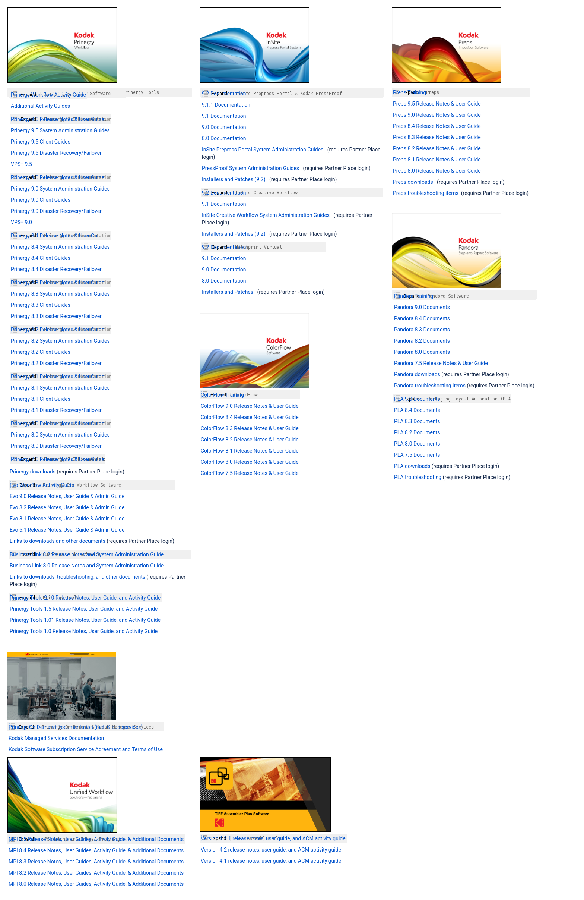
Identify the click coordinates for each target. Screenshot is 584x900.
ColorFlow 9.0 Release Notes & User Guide (250, 406)
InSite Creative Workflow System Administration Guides (266, 215)
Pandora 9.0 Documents (422, 307)
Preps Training (409, 92)
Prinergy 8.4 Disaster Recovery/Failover (56, 269)
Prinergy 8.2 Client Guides (40, 352)
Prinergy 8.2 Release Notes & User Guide (57, 330)
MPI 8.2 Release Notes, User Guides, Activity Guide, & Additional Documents (96, 873)
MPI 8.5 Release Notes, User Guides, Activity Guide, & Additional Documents (96, 839)
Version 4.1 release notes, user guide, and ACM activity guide (271, 861)
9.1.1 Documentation (226, 105)
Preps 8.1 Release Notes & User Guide (437, 160)
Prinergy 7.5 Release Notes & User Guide (57, 459)
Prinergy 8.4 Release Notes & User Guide (57, 236)
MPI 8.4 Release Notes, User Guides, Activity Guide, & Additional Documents (96, 850)
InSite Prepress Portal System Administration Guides (262, 149)
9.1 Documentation (224, 116)
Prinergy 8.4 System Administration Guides (60, 247)
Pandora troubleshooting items (430, 385)
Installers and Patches (227, 292)
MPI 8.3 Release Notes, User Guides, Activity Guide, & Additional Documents (96, 862)
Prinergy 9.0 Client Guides (40, 200)
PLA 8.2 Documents (417, 432)
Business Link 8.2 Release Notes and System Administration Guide (87, 554)
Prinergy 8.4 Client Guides (40, 258)
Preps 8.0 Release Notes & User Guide (437, 171)
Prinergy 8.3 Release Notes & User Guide (57, 283)
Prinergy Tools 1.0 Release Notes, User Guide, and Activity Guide (84, 631)
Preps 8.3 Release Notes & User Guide (437, 137)
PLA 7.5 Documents (417, 455)
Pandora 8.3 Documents (422, 330)
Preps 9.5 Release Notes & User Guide (437, 104)
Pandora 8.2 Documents (422, 341)
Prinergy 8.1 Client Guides (40, 399)
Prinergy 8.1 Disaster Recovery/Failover (56, 410)
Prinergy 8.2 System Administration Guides (60, 341)
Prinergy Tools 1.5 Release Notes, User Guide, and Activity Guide (84, 609)
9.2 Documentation (224, 94)
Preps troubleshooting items (425, 193)
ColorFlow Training (222, 395)
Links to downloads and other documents (57, 541)
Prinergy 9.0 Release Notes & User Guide (57, 177)
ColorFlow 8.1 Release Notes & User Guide (250, 451)
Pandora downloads (417, 374)
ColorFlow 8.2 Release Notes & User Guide (250, 440)
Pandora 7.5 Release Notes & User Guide (441, 363)
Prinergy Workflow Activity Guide (48, 95)
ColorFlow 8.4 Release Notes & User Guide (250, 417)
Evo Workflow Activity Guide (42, 485)
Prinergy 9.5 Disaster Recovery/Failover (56, 153)
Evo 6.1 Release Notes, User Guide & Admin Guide (67, 530)
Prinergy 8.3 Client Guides (40, 305)
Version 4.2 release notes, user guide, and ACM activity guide (271, 850)
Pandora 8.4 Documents (422, 318)
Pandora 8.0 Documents (422, 352)
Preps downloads (413, 182)
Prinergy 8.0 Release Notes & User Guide (57, 424)
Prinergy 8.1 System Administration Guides (60, 388)
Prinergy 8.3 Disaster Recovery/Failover (56, 316)
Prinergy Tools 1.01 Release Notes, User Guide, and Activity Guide (85, 620)
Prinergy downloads (32, 472)
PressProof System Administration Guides (250, 168)
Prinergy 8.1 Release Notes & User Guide (57, 377)
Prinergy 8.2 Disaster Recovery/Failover (56, 363)
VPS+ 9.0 (21, 222)
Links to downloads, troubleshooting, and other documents (78, 577)
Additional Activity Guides (40, 106)
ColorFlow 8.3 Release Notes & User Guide (250, 428)
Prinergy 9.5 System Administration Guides (60, 130)
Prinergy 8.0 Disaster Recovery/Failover (56, 446)
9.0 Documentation (224, 127)
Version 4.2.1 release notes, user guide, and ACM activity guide (273, 838)
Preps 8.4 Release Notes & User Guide (437, 126)
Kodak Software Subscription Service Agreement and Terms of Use (86, 749)
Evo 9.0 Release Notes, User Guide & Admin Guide (67, 496)
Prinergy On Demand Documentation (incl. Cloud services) (76, 727)
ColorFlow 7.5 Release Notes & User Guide (250, 473)
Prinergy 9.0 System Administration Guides (60, 189)
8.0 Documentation (224, 138)
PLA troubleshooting (417, 477)
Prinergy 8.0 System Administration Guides (60, 435)
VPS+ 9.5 (21, 164)
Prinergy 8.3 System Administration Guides (60, 294)
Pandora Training (413, 296)
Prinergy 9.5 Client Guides (40, 142)
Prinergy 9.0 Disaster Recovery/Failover (56, 211)
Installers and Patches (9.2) (234, 179)
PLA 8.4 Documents (417, 410)
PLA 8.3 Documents (417, 421)
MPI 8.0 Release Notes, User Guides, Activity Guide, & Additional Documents (96, 884)
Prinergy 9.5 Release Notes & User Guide (57, 119)
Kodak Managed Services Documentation (56, 738)
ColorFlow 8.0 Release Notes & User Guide (250, 462)
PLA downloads (412, 466)
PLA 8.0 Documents (417, 444)
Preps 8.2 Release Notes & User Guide (437, 148)
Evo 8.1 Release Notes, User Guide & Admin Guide (67, 519)
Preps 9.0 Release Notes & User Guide (437, 115)
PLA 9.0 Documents (417, 399)
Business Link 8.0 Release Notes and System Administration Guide (87, 566)
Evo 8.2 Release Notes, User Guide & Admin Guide (67, 507)
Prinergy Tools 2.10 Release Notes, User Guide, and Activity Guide (85, 598)
